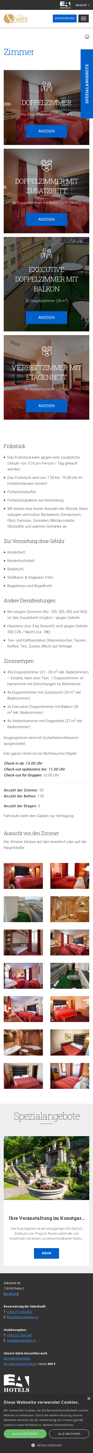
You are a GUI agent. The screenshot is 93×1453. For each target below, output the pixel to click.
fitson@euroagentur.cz (22, 1317)
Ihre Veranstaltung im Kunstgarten (49, 1218)
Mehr (46, 1253)
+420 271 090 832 (19, 1312)
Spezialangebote (86, 84)
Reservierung (65, 18)
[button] (46, 1445)
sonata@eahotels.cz (21, 1340)
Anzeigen (46, 131)
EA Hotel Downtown (17, 1358)
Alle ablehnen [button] (69, 1433)
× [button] (89, 1399)
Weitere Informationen (58, 1425)
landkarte (11, 1294)
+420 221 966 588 (19, 1335)
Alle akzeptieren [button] (25, 1433)
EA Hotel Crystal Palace (20, 1364)
